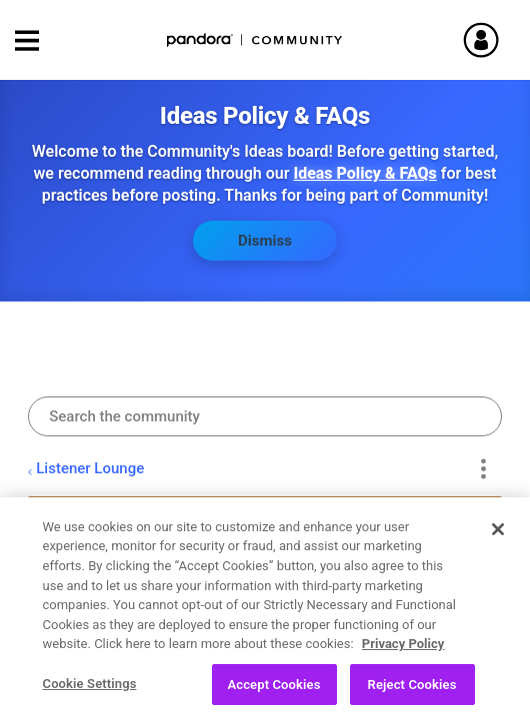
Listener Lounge (90, 468)
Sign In (490, 40)
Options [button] (483, 468)
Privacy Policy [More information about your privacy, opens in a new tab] (403, 654)
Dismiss (265, 241)
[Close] (498, 540)
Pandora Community (255, 40)
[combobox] (265, 416)
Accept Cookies (273, 695)
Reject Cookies (412, 695)
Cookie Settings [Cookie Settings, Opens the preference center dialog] (90, 694)
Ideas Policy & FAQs (364, 173)
